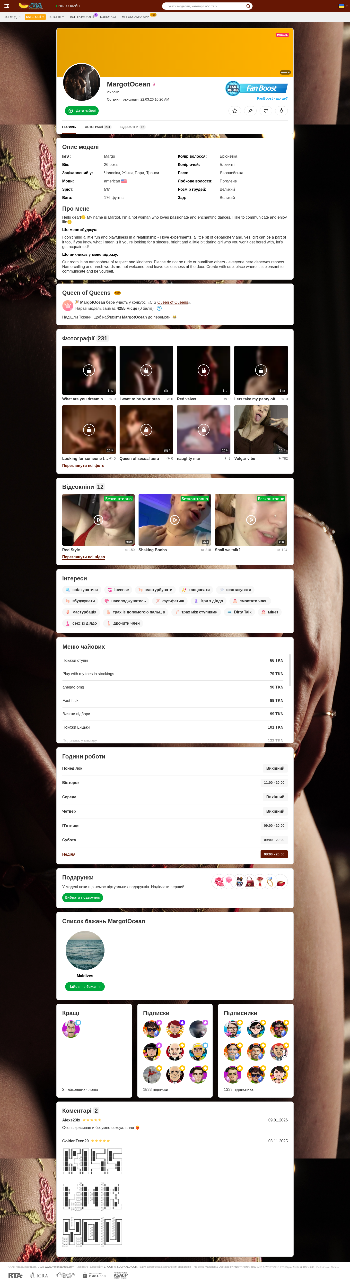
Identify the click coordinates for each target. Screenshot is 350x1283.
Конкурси (108, 17)
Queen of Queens (172, 302)
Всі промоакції (83, 16)
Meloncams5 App (136, 16)
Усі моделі (12, 17)
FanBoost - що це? (272, 98)
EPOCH (108, 1266)
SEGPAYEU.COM (127, 1266)
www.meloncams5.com (59, 1266)
